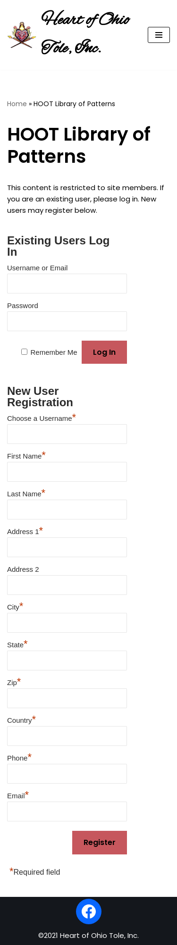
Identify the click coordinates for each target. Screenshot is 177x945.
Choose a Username (41, 417)
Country (21, 719)
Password (22, 305)
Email (18, 794)
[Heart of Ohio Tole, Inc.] (70, 35)
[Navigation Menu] (159, 35)
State (17, 643)
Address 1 (25, 530)
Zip (14, 681)
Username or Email (37, 268)
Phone (19, 757)
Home (17, 104)
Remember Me (53, 352)
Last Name (26, 492)
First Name (26, 455)
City (15, 606)
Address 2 (23, 569)
